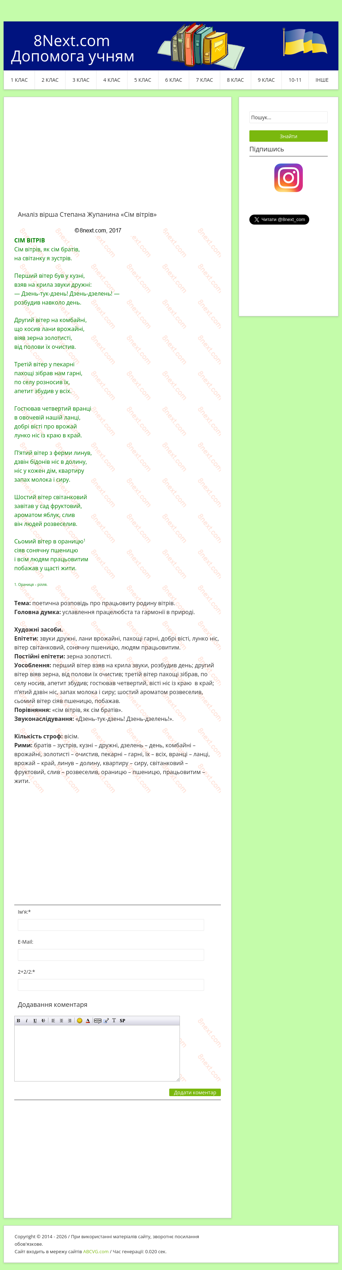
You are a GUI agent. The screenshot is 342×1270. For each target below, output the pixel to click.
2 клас (50, 79)
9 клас (266, 79)
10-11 (295, 79)
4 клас (111, 79)
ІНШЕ (322, 79)
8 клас (235, 79)
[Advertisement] (117, 158)
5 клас (142, 79)
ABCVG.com (96, 1251)
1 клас (19, 79)
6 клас (173, 79)
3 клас (80, 79)
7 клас (204, 79)
